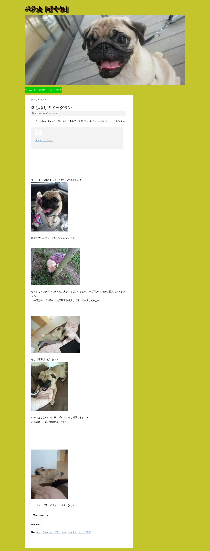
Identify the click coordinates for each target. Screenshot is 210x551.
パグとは (35, 90)
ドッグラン (55, 532)
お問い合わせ (46, 90)
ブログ (45, 532)
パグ (38, 532)
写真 (88, 532)
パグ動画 (57, 90)
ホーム (28, 90)
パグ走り (72, 532)
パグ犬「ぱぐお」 (44, 140)
